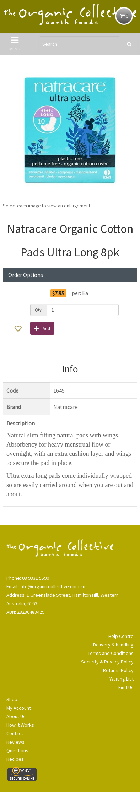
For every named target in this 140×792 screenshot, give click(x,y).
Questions (17, 750)
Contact (14, 733)
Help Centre (121, 636)
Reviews (15, 742)
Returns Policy (118, 670)
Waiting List (121, 679)
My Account (18, 708)
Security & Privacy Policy (107, 662)
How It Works (20, 725)
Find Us (126, 687)
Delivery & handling (113, 644)
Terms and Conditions (111, 653)
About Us (16, 716)
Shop (11, 699)
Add (42, 328)
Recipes (15, 759)
